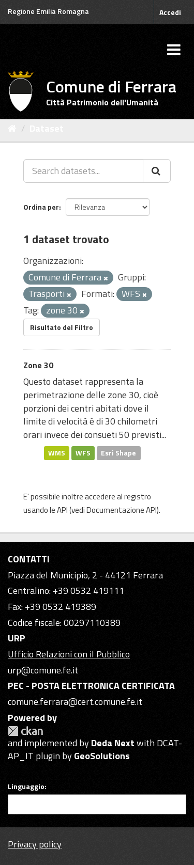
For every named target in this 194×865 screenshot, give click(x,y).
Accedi (170, 12)
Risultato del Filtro (61, 327)
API (62, 510)
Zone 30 (38, 365)
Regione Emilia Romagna (48, 11)
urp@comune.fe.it (43, 670)
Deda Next (113, 743)
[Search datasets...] (83, 171)
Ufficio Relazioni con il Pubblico (69, 654)
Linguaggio (26, 786)
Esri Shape (118, 453)
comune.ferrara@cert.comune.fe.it (75, 702)
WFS (83, 453)
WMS (56, 453)
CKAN (25, 731)
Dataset (46, 128)
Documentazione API (121, 510)
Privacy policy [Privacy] (35, 844)
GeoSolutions (102, 756)
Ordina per (41, 206)
